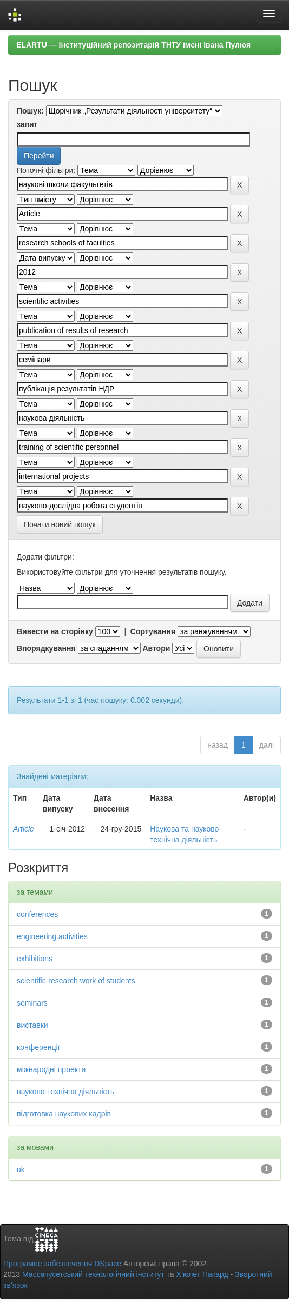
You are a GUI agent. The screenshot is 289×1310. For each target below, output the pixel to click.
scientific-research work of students (76, 980)
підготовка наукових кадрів (64, 1113)
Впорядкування (46, 648)
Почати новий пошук (60, 524)
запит (27, 124)
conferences (37, 914)
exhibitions (34, 958)
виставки (32, 1025)
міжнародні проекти (51, 1069)
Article (23, 828)
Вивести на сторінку (55, 631)
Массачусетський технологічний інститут (93, 1274)
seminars (32, 1003)
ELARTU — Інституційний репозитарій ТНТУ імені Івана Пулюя (133, 45)
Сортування (152, 631)
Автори (156, 648)
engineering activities (52, 936)
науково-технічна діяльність (65, 1091)
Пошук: (30, 111)
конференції (38, 1047)
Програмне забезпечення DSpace (62, 1263)
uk (21, 1169)
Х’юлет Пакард (202, 1274)
